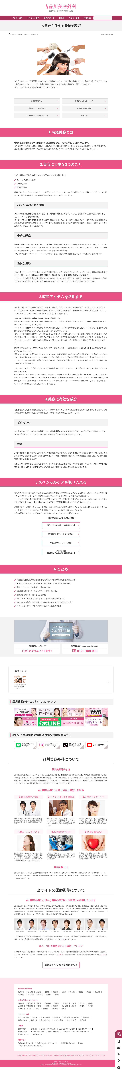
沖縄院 (64, 1013)
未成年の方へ (37, 1038)
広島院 (20, 1013)
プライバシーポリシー (45, 1059)
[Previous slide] (13, 686)
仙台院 (97, 996)
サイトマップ (86, 1059)
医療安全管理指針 (59, 1059)
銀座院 (64, 996)
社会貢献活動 (22, 1036)
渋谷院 (55, 996)
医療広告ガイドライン (73, 1059)
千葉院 (38, 1010)
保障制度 (86, 1021)
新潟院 (55, 1010)
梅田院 (48, 998)
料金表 (35, 1021)
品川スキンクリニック (25, 1047)
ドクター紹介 (17, 18)
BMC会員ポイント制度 (71, 1021)
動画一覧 (34, 1024)
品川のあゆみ (45, 1024)
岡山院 (28, 1013)
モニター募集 (74, 18)
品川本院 (21, 996)
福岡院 (57, 998)
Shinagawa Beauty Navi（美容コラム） (76, 1036)
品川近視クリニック (68, 1047)
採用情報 (83, 1024)
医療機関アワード (84, 1033)
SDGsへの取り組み (37, 1036)
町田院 (72, 996)
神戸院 (90, 1010)
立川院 (82, 1007)
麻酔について (22, 1024)
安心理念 (34, 1033)
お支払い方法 (71, 1024)
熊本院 (45, 1013)
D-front (80, 1047)
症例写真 (87, 18)
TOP (18, 1059)
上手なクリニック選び (67, 1033)
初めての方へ (22, 1033)
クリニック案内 (23, 1021)
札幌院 (47, 1010)
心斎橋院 (21, 998)
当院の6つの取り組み (48, 1033)
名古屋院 (31, 998)
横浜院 (80, 996)
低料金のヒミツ (23, 1038)
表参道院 (48, 1007)
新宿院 (30, 996)
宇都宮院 (29, 1010)
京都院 (82, 1010)
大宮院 (89, 996)
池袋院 (38, 996)
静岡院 (40, 998)
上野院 (47, 996)
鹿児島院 (55, 1013)
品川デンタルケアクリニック (47, 1047)
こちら (62, 943)
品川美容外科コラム (17, 34)
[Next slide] (108, 686)
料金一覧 (24, 1059)
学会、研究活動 (53, 1036)
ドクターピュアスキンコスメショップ (31, 1050)
